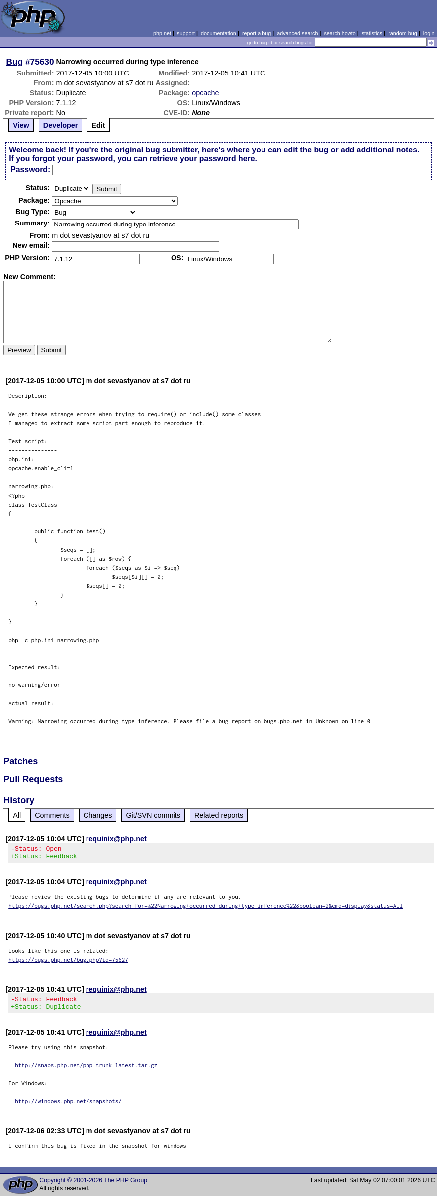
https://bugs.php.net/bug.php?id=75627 (68, 962)
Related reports (218, 815)
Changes (98, 815)
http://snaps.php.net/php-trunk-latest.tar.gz (86, 1071)
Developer (60, 125)
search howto (339, 33)
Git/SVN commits (153, 815)
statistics (372, 33)
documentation (218, 33)
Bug (14, 62)
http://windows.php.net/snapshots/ (68, 1107)
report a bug (256, 33)
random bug (402, 33)
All (17, 815)
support (186, 33)
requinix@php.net (116, 839)
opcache (205, 93)
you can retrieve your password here (186, 158)
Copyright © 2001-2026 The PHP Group (93, 1186)
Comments (52, 815)
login (429, 33)
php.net (162, 33)
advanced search (297, 33)
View (21, 125)
